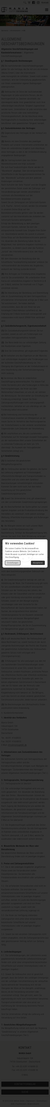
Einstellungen (12, 563)
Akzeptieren (38, 563)
